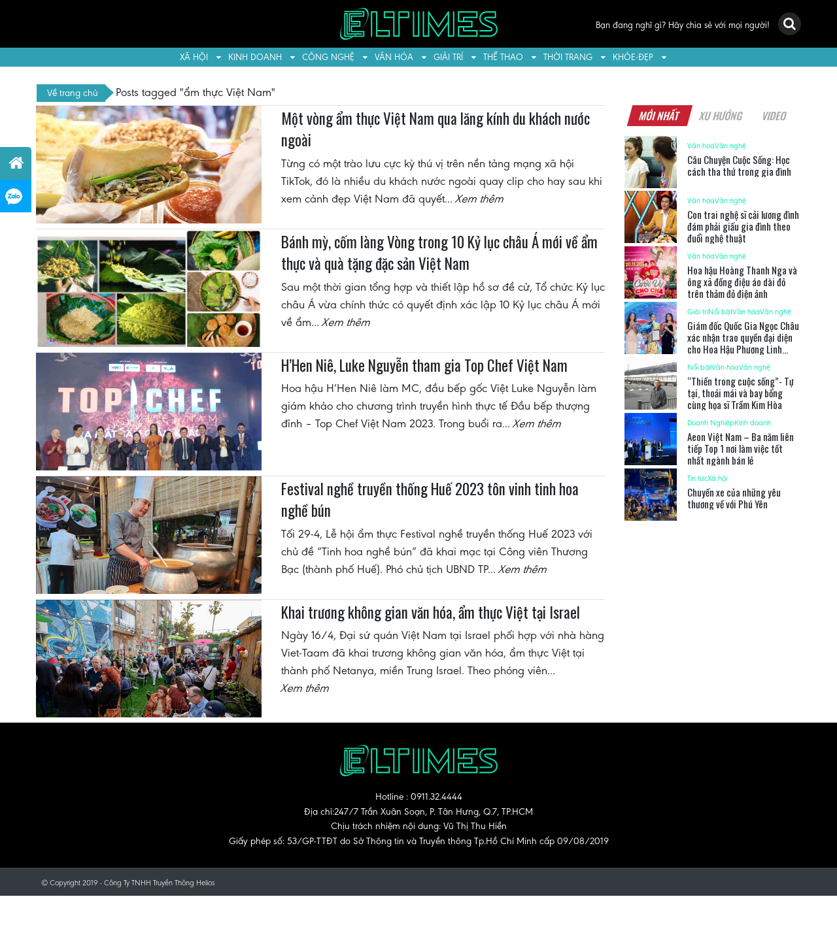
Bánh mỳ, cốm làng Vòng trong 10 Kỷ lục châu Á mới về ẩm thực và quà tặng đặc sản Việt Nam (439, 253)
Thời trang (567, 57)
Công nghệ (328, 57)
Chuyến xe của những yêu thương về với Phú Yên (734, 498)
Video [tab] (774, 115)
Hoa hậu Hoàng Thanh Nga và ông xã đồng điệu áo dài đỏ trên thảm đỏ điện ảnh (742, 282)
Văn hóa (394, 57)
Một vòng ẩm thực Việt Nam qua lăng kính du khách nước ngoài (435, 129)
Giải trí (448, 57)
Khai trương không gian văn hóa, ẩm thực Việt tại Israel (430, 612)
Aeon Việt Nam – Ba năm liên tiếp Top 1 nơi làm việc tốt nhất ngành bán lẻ (740, 448)
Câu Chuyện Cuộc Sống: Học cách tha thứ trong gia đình (739, 165)
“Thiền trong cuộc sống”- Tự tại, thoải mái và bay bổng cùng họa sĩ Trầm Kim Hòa (740, 393)
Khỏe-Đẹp (633, 57)
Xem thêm (480, 198)
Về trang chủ (72, 93)
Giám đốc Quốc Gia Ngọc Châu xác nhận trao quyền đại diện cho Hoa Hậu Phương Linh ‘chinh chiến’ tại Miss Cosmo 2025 (743, 349)
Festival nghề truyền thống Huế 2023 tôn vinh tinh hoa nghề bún (430, 500)
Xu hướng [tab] (720, 115)
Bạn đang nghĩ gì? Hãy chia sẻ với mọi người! (683, 25)
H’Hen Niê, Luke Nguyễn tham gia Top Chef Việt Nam (424, 365)
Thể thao (503, 57)
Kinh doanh (255, 57)
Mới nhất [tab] (659, 115)
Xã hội (194, 57)
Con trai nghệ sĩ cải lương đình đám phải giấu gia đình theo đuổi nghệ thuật (743, 226)
